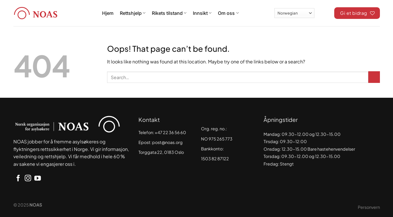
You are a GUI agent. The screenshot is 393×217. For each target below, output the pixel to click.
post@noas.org (167, 142)
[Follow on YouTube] (37, 178)
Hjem (107, 13)
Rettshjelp (132, 13)
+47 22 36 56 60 (170, 132)
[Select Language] (294, 13)
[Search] (324, 12)
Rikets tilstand (169, 13)
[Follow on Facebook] (18, 178)
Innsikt (202, 13)
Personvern (369, 207)
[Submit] (374, 77)
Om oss (228, 13)
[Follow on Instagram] (28, 178)
